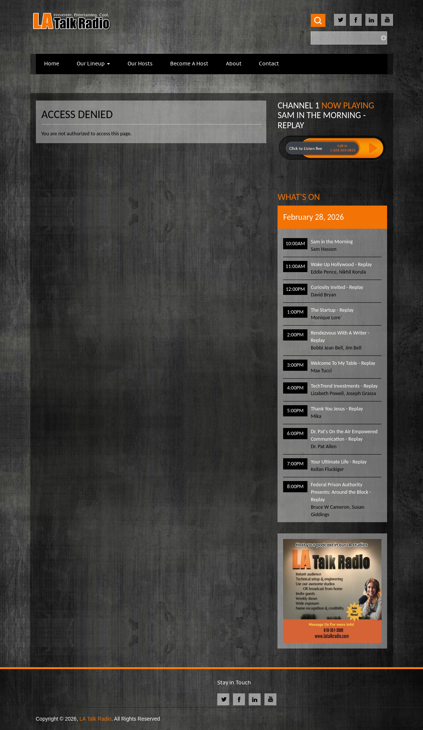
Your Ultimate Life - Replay (339, 462)
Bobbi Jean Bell (327, 348)
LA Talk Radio (95, 719)
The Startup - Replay (332, 310)
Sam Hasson (324, 249)
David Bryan (323, 295)
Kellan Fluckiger (327, 469)
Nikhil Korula (352, 272)
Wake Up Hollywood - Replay (341, 264)
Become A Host (189, 64)
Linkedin (371, 20)
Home (51, 64)
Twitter (340, 20)
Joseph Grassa (361, 393)
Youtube (387, 20)
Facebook (356, 20)
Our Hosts (140, 64)
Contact (269, 64)
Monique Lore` (326, 317)
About (234, 64)
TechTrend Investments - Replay (344, 386)
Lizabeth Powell (327, 393)
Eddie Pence (324, 272)
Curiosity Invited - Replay (337, 287)
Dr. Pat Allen (324, 446)
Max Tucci (321, 370)
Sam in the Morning (332, 241)
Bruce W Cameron (330, 507)
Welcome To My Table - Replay (343, 363)
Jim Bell (353, 348)
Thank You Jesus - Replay (337, 409)
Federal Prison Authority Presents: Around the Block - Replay (341, 492)
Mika (316, 416)
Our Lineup (93, 64)
